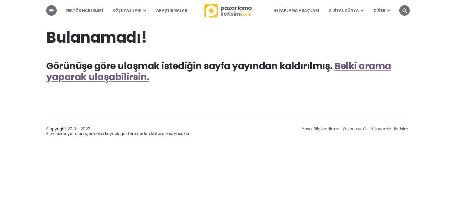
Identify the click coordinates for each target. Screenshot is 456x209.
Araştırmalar (171, 10)
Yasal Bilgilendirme (320, 129)
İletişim (401, 129)
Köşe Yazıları (127, 10)
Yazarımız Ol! (355, 129)
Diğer (379, 10)
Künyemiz (381, 129)
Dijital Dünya (344, 10)
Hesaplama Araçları (296, 10)
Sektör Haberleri (84, 10)
